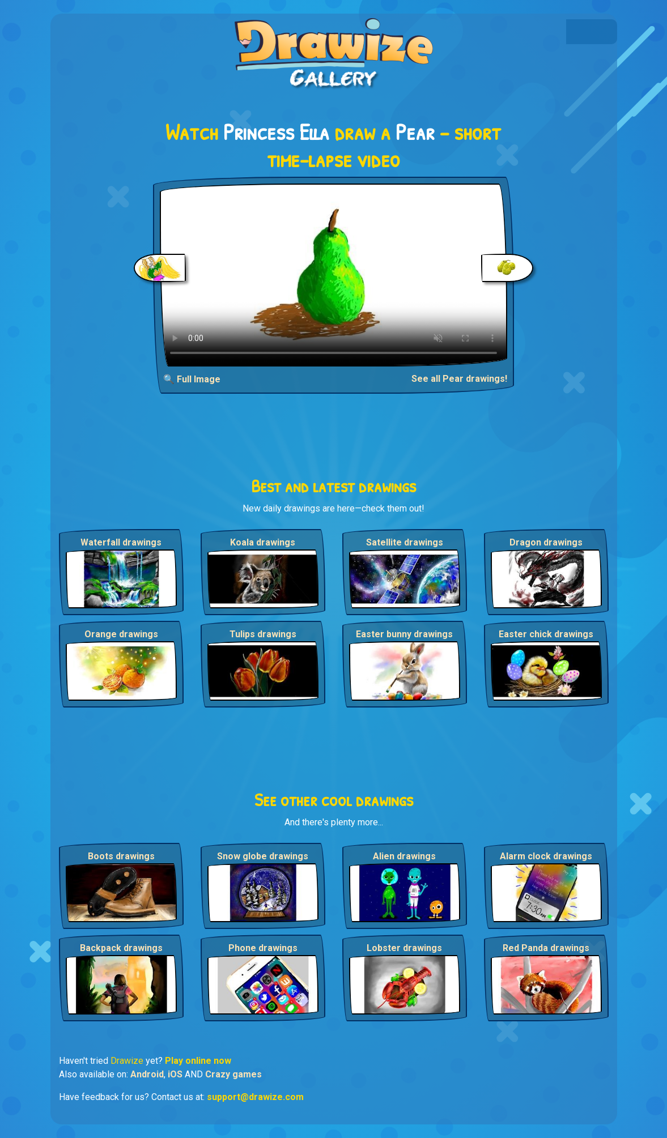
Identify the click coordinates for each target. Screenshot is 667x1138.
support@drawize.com (255, 1097)
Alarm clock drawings (546, 856)
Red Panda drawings (546, 948)
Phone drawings (263, 948)
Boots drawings (121, 856)
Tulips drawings (263, 634)
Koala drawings (262, 542)
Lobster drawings (404, 948)
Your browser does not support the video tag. (333, 275)
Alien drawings (404, 856)
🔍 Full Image (191, 379)
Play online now (198, 1060)
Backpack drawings (121, 948)
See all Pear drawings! (459, 378)
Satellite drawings (404, 542)
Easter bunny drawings (404, 634)
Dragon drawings (546, 542)
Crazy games (233, 1074)
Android (147, 1074)
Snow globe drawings (262, 856)
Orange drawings (121, 634)
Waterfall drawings (121, 542)
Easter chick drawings (546, 634)
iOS (175, 1074)
